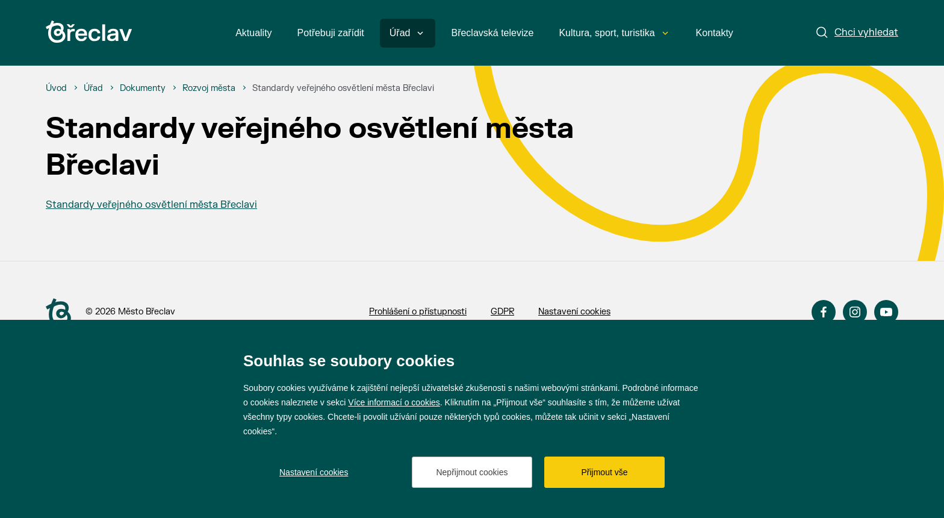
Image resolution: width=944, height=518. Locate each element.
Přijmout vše (604, 472)
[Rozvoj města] (208, 88)
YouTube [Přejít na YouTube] (886, 312)
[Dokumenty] (143, 88)
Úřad (407, 33)
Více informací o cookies (394, 402)
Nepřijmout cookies (472, 472)
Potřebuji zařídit (330, 33)
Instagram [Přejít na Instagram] (855, 312)
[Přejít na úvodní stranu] (58, 312)
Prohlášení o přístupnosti (418, 312)
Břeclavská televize (492, 33)
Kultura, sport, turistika (613, 33)
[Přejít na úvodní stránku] (89, 31)
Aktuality (253, 33)
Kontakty (714, 33)
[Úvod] (56, 88)
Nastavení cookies (574, 312)
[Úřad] (93, 88)
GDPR (502, 312)
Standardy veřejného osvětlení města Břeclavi (151, 205)
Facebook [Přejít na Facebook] (824, 312)
